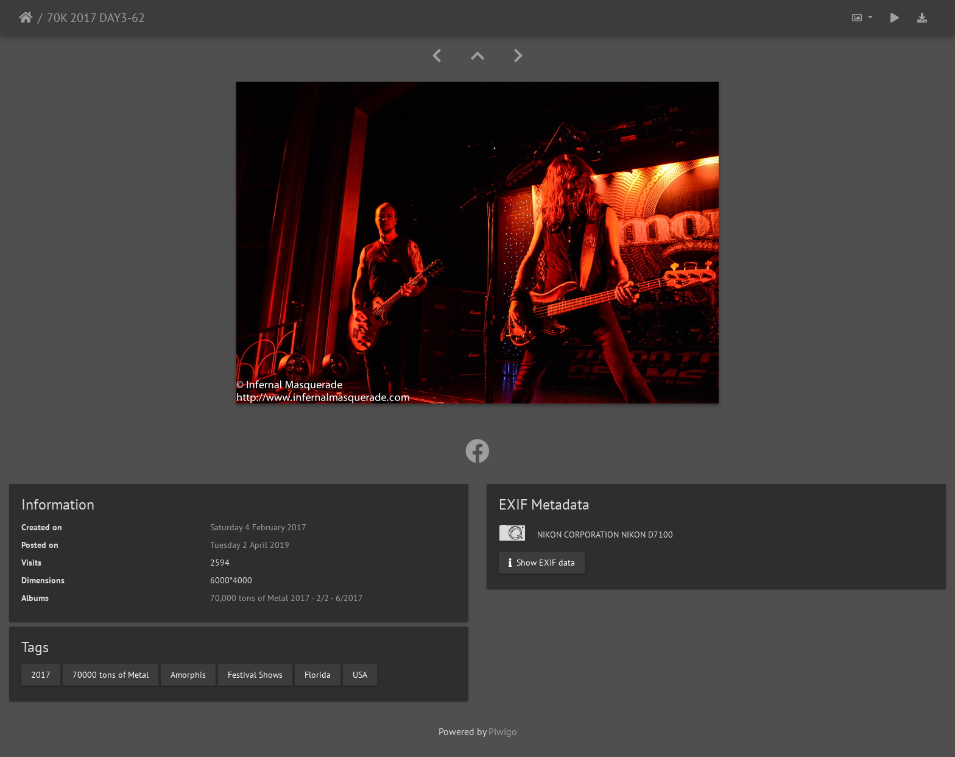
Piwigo (502, 731)
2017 (41, 674)
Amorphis (188, 674)
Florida (318, 674)
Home (26, 18)
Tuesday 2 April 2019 (249, 544)
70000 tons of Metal (110, 674)
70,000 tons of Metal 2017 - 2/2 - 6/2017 (286, 597)
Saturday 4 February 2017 (258, 527)
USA (360, 674)
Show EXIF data (542, 562)
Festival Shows (255, 674)
